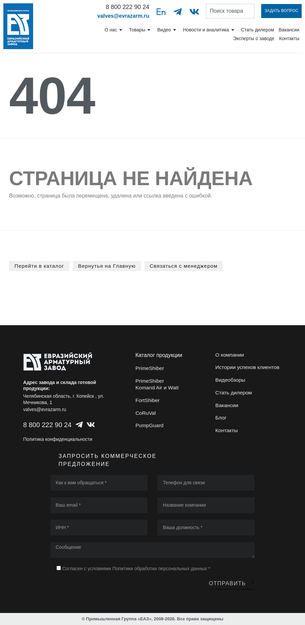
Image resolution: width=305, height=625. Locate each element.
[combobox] (230, 11)
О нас (114, 29)
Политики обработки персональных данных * (161, 568)
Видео (167, 29)
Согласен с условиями (136, 568)
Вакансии (289, 29)
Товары (140, 29)
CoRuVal (146, 415)
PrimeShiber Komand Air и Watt (157, 385)
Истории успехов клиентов (248, 368)
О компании (230, 355)
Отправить (232, 583)
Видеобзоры (230, 381)
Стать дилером (257, 29)
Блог (221, 421)
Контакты (289, 38)
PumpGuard (149, 428)
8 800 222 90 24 (127, 7)
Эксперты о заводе (253, 38)
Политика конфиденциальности (57, 439)
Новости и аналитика (209, 29)
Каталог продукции (158, 355)
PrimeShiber (150, 368)
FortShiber (148, 401)
